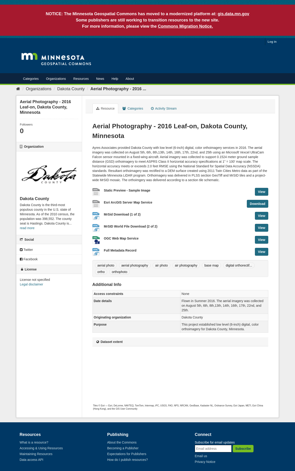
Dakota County (71, 89)
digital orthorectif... (239, 265)
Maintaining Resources (36, 454)
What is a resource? (34, 442)
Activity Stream (164, 108)
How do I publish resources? (127, 460)
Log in (272, 41)
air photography (186, 265)
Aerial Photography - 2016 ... (118, 89)
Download (257, 204)
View (261, 192)
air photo (161, 265)
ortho (101, 272)
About (130, 79)
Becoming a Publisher (123, 448)
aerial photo (105, 265)
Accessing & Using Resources (41, 448)
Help (115, 79)
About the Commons (122, 442)
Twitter (26, 250)
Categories (31, 79)
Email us (201, 456)
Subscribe (243, 448)
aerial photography (134, 265)
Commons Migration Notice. (185, 26)
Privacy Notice (205, 462)
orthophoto (119, 272)
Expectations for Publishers (126, 454)
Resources (81, 79)
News (100, 79)
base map (211, 265)
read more (27, 228)
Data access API (31, 460)
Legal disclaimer (31, 284)
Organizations (56, 79)
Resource (105, 108)
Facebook (29, 259)
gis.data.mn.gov (233, 14)
